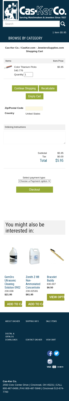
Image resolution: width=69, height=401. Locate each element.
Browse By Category (25, 38)
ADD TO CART (14, 304)
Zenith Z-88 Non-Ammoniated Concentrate (33, 282)
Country (9, 113)
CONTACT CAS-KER (34, 339)
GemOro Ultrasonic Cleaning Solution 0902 (12, 282)
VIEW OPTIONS (56, 297)
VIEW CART (51, 339)
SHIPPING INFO (32, 321)
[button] (25, 88)
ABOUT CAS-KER (12, 321)
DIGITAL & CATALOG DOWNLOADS (11, 336)
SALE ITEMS (51, 321)
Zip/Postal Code (14, 108)
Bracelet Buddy (52, 278)
